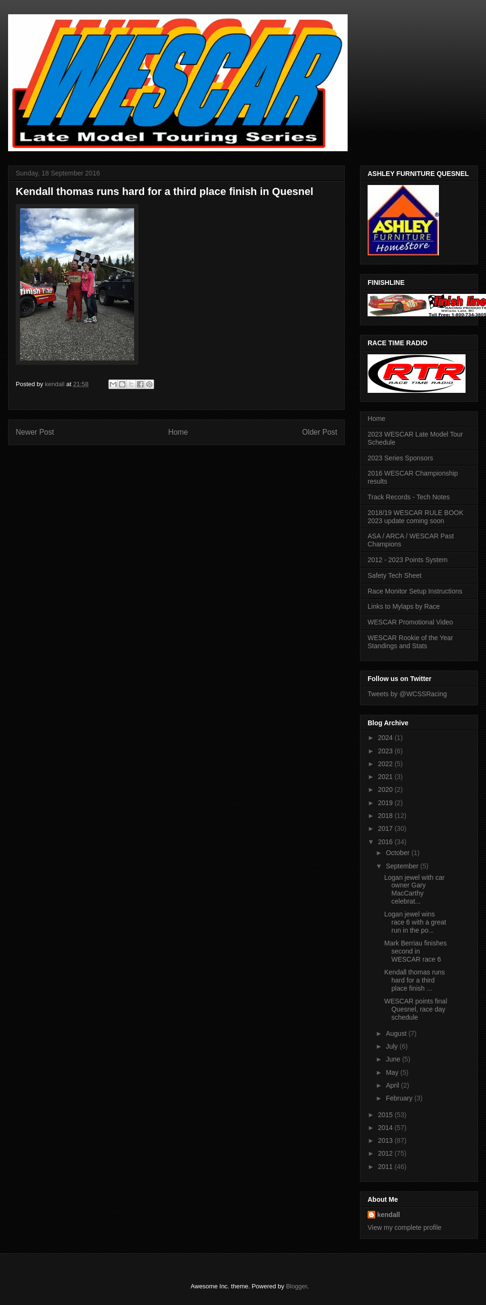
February (400, 1098)
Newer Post (35, 432)
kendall (388, 1214)
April (393, 1085)
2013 (386, 1140)
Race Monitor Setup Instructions (415, 591)
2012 (386, 1153)
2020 (386, 789)
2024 (386, 737)
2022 (386, 764)
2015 (386, 1115)
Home (178, 432)
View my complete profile (404, 1227)
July (392, 1046)
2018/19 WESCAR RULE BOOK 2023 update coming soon (416, 517)
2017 (386, 828)
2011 (386, 1166)
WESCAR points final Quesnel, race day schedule (415, 1009)
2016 (386, 842)
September (403, 866)
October (398, 853)
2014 (386, 1127)
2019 (386, 803)
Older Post (319, 432)
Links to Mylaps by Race (404, 606)
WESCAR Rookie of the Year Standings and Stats (410, 642)
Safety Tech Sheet (394, 575)
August (397, 1033)
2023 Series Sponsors (400, 458)
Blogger (296, 1286)
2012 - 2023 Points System (407, 560)
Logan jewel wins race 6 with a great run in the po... (415, 922)
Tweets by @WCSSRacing (407, 694)
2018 (386, 815)
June (394, 1059)
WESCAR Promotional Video (410, 622)
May (393, 1072)
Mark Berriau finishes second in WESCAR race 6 (415, 951)
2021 (386, 776)
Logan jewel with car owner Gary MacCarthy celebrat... (414, 889)
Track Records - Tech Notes (409, 497)
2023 (386, 751)
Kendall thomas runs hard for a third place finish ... (414, 980)
